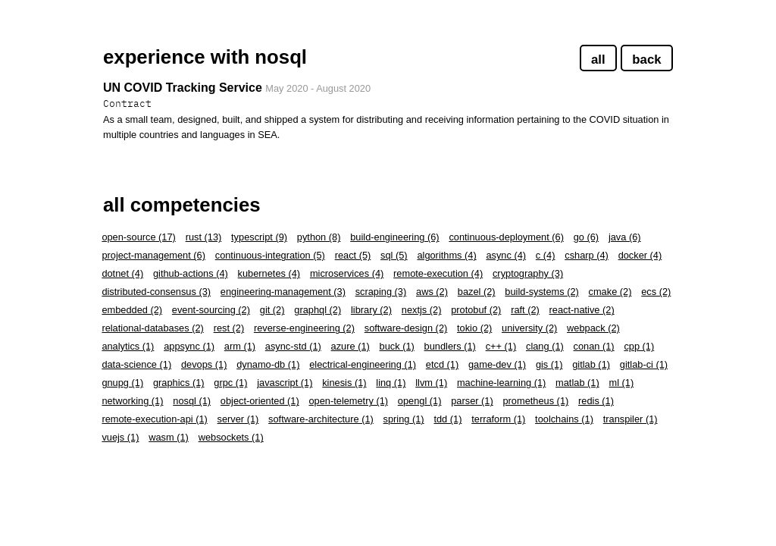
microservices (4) (346, 273)
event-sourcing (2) (211, 309)
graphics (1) (179, 382)
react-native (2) (582, 309)
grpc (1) (230, 382)
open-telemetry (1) (348, 400)
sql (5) (394, 255)
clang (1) (545, 346)
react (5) (353, 255)
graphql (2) (317, 309)
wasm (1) (169, 437)
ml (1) (621, 382)
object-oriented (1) (260, 400)
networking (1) (132, 400)
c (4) (545, 255)
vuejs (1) (120, 437)
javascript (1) (284, 382)
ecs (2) (656, 291)
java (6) (625, 237)
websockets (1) (231, 437)
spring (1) (403, 419)
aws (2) (432, 291)
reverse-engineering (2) (304, 328)
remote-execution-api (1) (154, 419)
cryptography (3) (528, 273)
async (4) (506, 255)
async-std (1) (293, 346)
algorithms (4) (446, 255)
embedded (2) (132, 309)
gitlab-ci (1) (644, 364)
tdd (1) (447, 419)
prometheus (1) (535, 400)
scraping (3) (381, 291)
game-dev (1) (497, 364)
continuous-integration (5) (270, 255)
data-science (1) (136, 364)
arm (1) (239, 346)
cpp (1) (639, 346)
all (598, 59)
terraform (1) (498, 419)
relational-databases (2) (152, 328)
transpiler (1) (630, 419)
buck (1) (397, 346)
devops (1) (204, 364)
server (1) (238, 419)
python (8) (319, 237)
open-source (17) (138, 237)
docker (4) (640, 255)
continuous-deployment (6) (506, 237)
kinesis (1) (344, 382)
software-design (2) (406, 328)
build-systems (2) (541, 291)
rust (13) (204, 237)
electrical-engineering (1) (362, 364)
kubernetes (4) (269, 273)
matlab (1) (577, 382)
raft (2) (525, 309)
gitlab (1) (591, 364)
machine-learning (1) (501, 382)
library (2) (371, 309)
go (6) (586, 237)
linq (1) (390, 382)
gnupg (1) (122, 382)
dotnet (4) (122, 273)
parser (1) (472, 400)
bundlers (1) (450, 346)
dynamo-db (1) (267, 364)
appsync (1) (189, 346)
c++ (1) (501, 346)
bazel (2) (477, 291)
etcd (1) (442, 364)
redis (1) (596, 400)
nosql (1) (192, 400)
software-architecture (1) (321, 419)
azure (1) (350, 346)
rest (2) (229, 328)
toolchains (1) (564, 419)
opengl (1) (420, 400)
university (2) (529, 328)
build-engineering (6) (394, 237)
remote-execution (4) (438, 273)
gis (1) (549, 364)
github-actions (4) (190, 273)
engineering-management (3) (283, 291)
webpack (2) (593, 328)
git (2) (272, 309)
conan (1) (594, 346)
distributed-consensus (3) (156, 291)
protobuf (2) (476, 309)
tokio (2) (474, 328)
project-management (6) (153, 255)
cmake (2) (610, 291)
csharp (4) (587, 255)
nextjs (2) (422, 309)
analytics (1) (128, 346)
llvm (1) (431, 382)
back (646, 59)
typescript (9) (259, 237)
